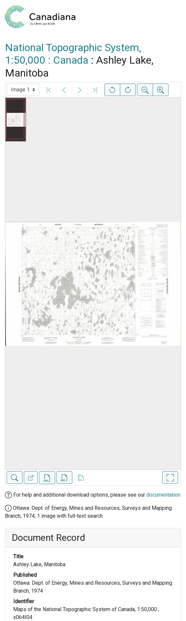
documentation (163, 495)
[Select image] (23, 89)
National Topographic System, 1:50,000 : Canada (73, 53)
